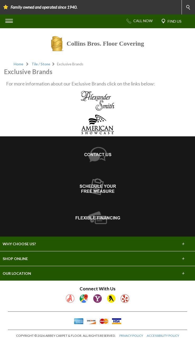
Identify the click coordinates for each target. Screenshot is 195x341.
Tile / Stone (41, 64)
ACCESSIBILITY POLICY (163, 336)
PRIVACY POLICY (131, 336)
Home (18, 64)
